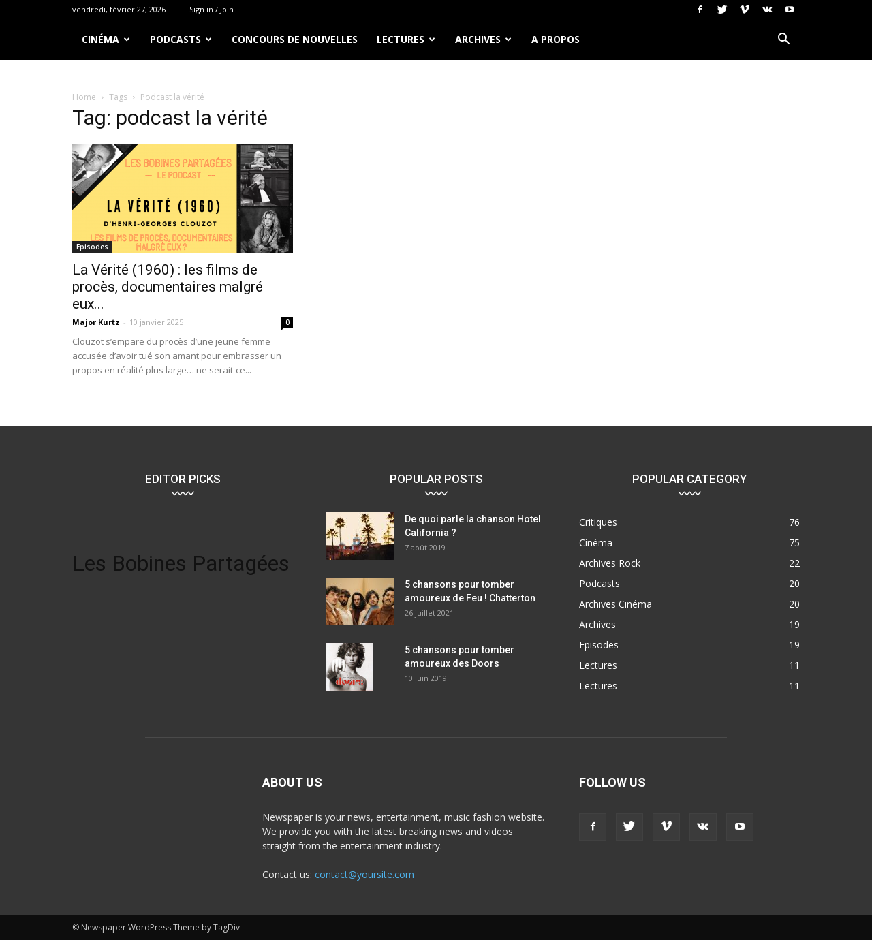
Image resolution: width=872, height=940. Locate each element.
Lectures (406, 39)
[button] (783, 40)
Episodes (92, 246)
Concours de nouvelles (295, 39)
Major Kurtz (96, 322)
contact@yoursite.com (364, 874)
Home (84, 97)
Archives (483, 39)
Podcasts (181, 39)
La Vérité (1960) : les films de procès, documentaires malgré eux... (167, 287)
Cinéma (106, 39)
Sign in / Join (211, 9)
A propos (555, 39)
